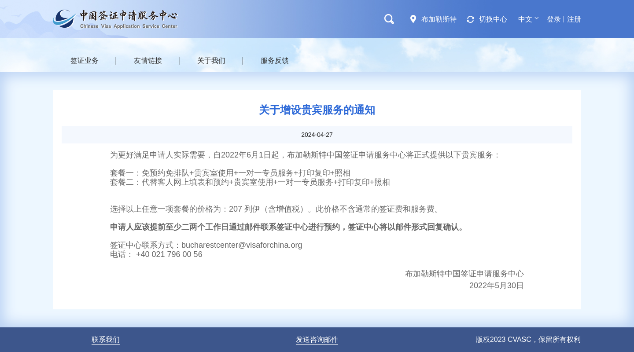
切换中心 (493, 19)
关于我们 (211, 60)
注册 (574, 19)
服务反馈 (275, 60)
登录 (554, 19)
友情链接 (148, 60)
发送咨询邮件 (317, 339)
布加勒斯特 (439, 19)
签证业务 (84, 60)
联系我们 (106, 339)
